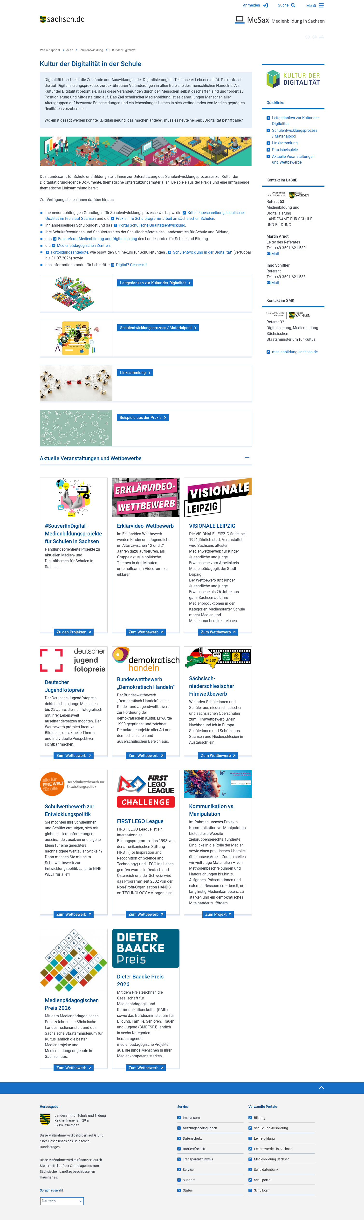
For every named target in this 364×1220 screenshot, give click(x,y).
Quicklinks (275, 102)
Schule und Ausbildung (271, 1128)
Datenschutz (192, 1138)
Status (188, 1190)
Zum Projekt (216, 914)
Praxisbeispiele (285, 149)
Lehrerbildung (264, 1138)
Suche (283, 5)
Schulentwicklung (91, 50)
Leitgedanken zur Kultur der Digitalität (153, 283)
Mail (275, 253)
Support (189, 1180)
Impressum (191, 1118)
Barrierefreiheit (194, 1149)
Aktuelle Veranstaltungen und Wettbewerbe (91, 458)
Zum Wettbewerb (143, 632)
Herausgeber (50, 1107)
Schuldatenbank (266, 1169)
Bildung (259, 1118)
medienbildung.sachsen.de (295, 352)
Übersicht (48, 37)
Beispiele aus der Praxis (140, 417)
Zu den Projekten (71, 632)
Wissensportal (50, 50)
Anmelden (251, 5)
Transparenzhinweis (198, 1159)
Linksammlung (133, 372)
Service (188, 1169)
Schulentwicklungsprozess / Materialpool (156, 328)
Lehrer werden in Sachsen (273, 1149)
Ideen (69, 50)
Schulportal (262, 1180)
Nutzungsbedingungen (200, 1128)
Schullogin (261, 1190)
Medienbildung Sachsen (271, 1159)
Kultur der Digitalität (122, 50)
